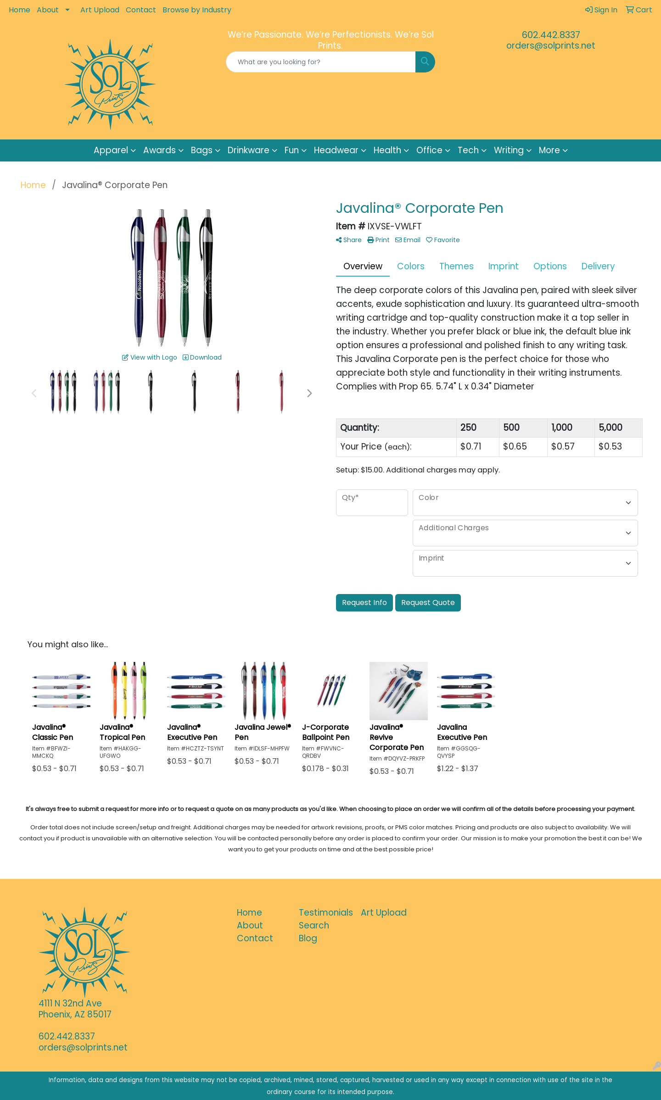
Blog (308, 938)
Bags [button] (202, 150)
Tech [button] (468, 150)
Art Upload (99, 10)
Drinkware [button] (248, 150)
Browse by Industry (196, 10)
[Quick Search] (321, 61)
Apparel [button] (111, 150)
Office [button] (429, 150)
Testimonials (324, 912)
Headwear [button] (336, 150)
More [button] (549, 150)
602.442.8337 (551, 34)
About (48, 10)
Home (19, 10)
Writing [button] (509, 150)
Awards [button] (159, 150)
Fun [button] (292, 150)
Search (314, 925)
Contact (141, 10)
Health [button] (387, 150)
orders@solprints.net (550, 45)
